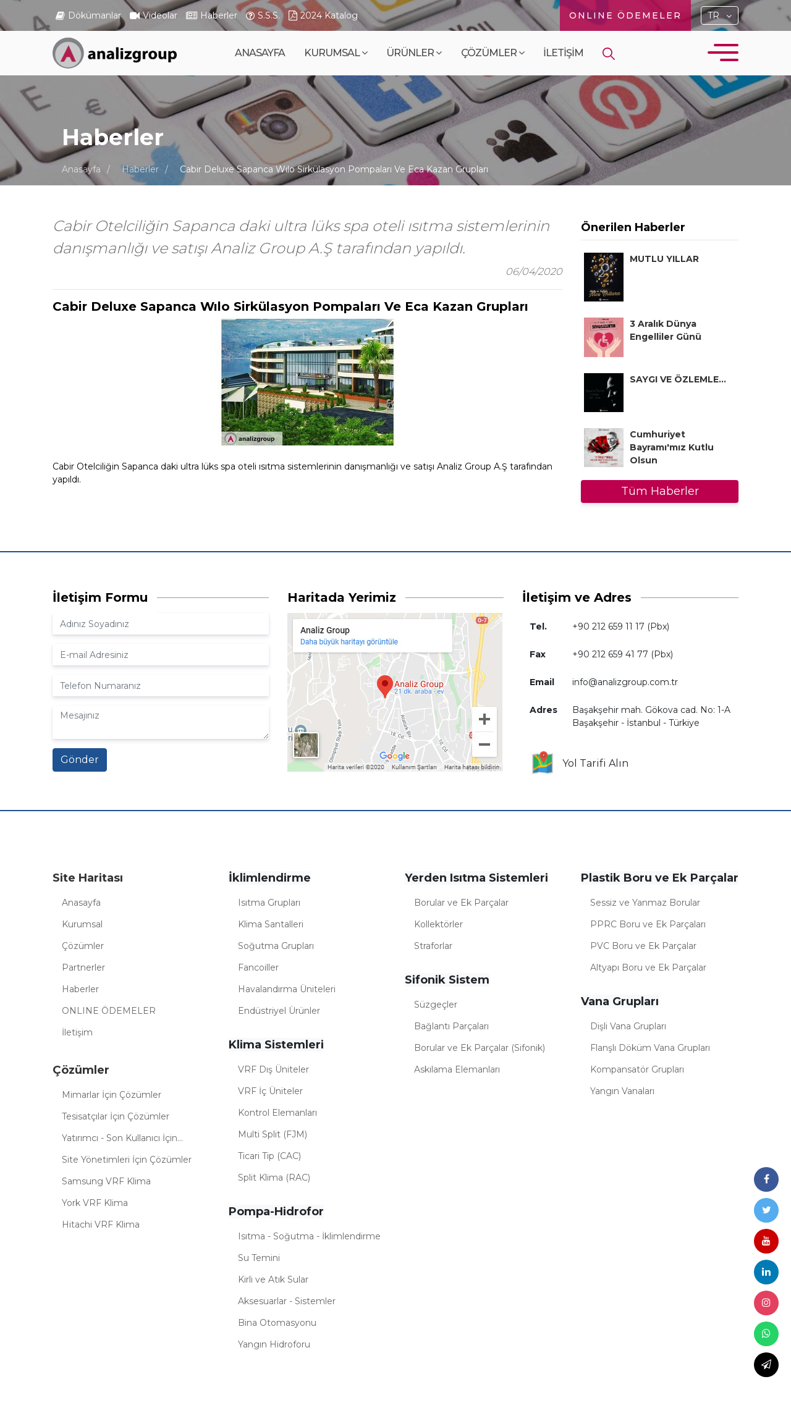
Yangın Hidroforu (274, 1344)
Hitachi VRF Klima (101, 1224)
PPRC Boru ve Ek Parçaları (648, 924)
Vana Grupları (620, 1001)
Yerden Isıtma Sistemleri (476, 878)
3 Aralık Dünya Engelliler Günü (665, 330)
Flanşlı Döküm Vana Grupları (650, 1047)
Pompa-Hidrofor (276, 1211)
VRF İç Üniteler (270, 1091)
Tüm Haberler (660, 491)
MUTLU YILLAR (664, 258)
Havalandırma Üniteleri (287, 989)
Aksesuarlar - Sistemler (287, 1301)
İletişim (563, 53)
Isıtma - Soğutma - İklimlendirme (309, 1236)
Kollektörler (438, 924)
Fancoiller (258, 967)
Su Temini (259, 1257)
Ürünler (413, 53)
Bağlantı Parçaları (451, 1026)
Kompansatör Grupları (637, 1069)
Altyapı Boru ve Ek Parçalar (648, 967)
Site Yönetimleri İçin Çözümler (127, 1159)
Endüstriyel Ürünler (279, 1010)
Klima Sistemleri (276, 1045)
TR (713, 15)
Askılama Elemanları (457, 1069)
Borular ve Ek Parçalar (461, 902)
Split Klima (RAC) (274, 1177)
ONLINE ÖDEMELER (625, 15)
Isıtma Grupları (269, 902)
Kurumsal (335, 53)
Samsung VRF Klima (106, 1181)
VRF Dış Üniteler (273, 1069)
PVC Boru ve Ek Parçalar (643, 945)
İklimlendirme (270, 878)
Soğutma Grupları (276, 945)
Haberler (140, 169)
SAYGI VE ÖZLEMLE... (678, 379)
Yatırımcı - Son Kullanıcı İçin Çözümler (119, 1139)
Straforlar (433, 945)
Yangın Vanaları (622, 1091)
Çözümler (492, 53)
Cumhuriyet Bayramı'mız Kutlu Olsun (672, 447)
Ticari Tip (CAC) (269, 1155)
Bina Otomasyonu (277, 1322)
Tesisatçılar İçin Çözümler (115, 1116)
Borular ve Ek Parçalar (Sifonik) (479, 1047)
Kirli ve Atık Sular (273, 1279)
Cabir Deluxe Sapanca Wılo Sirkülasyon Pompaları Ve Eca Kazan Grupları (334, 169)
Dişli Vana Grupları (628, 1026)
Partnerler (83, 967)
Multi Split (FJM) (272, 1134)
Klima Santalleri (270, 924)
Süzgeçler (435, 1004)
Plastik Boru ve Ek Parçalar (659, 878)
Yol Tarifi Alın (579, 763)
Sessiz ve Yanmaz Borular (645, 902)
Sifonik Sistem (447, 980)
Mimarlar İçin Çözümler (111, 1094)
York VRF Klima (95, 1202)
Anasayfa (260, 53)
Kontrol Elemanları (277, 1112)
